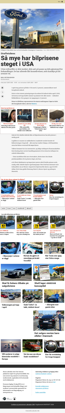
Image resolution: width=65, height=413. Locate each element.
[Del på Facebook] (2, 87)
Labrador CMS (30, 404)
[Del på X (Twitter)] (2, 92)
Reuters (34, 104)
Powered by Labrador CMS (32, 410)
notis (3, 208)
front (9, 208)
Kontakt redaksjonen (42, 386)
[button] (64, 218)
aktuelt (29, 208)
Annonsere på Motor (41, 388)
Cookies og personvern (18, 404)
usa (14, 208)
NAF (54, 382)
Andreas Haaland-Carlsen (43, 374)
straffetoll (20, 208)
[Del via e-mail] (2, 96)
